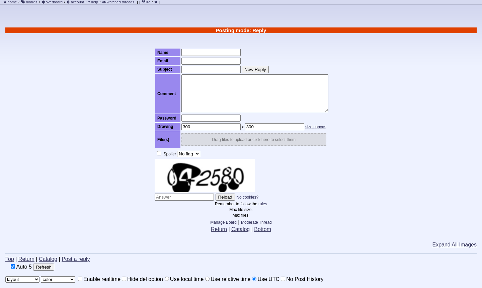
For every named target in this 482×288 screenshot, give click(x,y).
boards (31, 2)
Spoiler (166, 153)
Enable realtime (99, 279)
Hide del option (142, 279)
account (77, 2)
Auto (21, 267)
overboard (54, 2)
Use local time (184, 279)
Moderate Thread (256, 222)
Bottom (262, 229)
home (12, 2)
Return (219, 229)
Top (9, 259)
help (94, 2)
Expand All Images (454, 244)
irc (146, 2)
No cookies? (247, 197)
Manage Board (223, 222)
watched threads (118, 2)
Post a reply (76, 259)
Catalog (240, 229)
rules (262, 204)
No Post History (302, 279)
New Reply (255, 69)
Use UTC (265, 279)
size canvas (315, 127)
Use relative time (227, 279)
